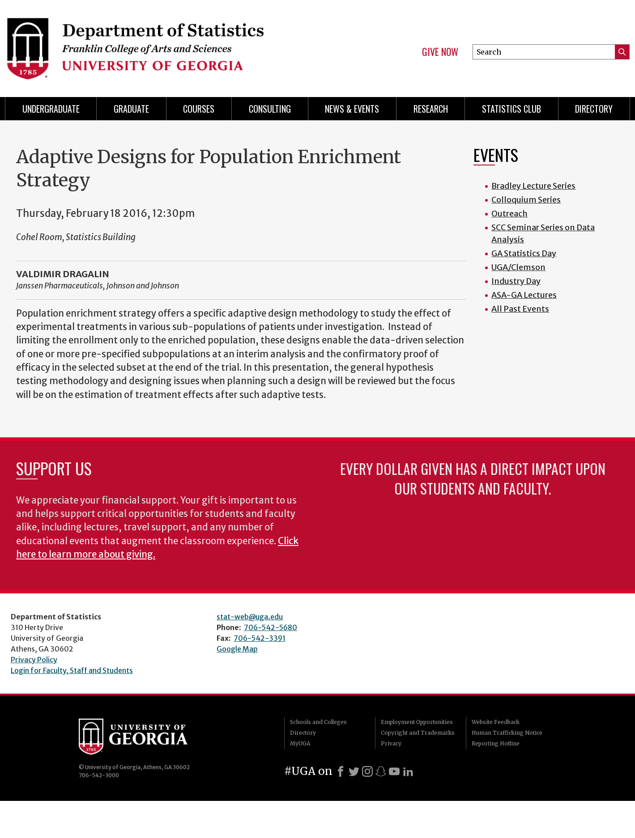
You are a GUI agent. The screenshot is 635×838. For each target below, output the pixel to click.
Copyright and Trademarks (418, 732)
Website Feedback (496, 722)
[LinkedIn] (408, 771)
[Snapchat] (380, 771)
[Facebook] (340, 771)
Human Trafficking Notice (507, 732)
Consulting (270, 108)
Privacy (391, 743)
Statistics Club (511, 108)
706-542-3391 (260, 638)
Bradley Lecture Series (533, 186)
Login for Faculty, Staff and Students (72, 670)
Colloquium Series (526, 200)
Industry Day (516, 281)
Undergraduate (51, 108)
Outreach (509, 213)
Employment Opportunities (417, 722)
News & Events (352, 108)
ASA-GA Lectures (524, 295)
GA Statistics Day (523, 253)
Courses (198, 108)
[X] (354, 771)
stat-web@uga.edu (250, 616)
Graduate (131, 108)
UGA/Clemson (518, 267)
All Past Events (520, 309)
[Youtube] (394, 771)
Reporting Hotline (496, 743)
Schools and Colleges (318, 722)
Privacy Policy (34, 659)
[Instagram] (367, 771)
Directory (594, 108)
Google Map (237, 648)
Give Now (440, 52)
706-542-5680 (270, 627)
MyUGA (300, 743)
